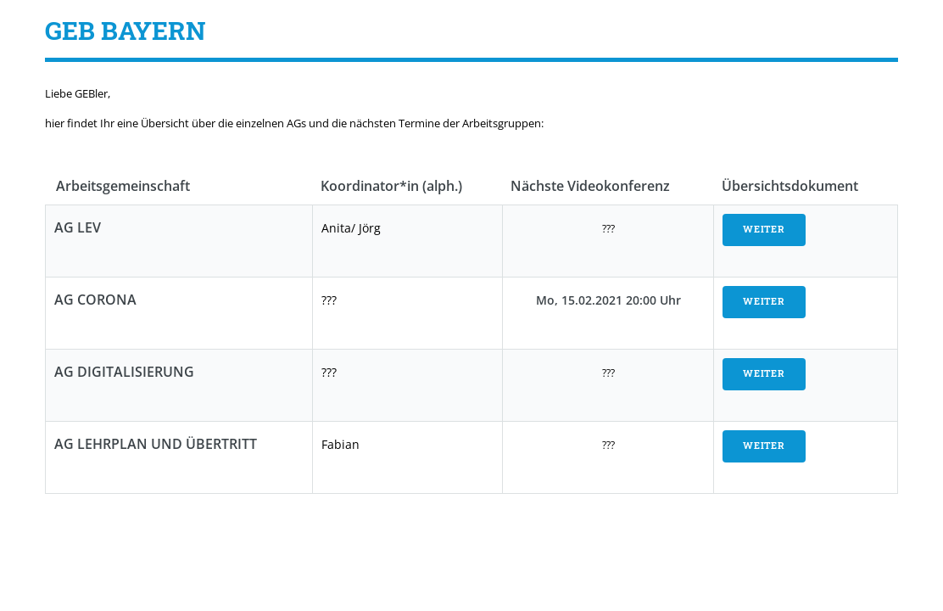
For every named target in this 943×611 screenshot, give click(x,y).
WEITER (764, 229)
